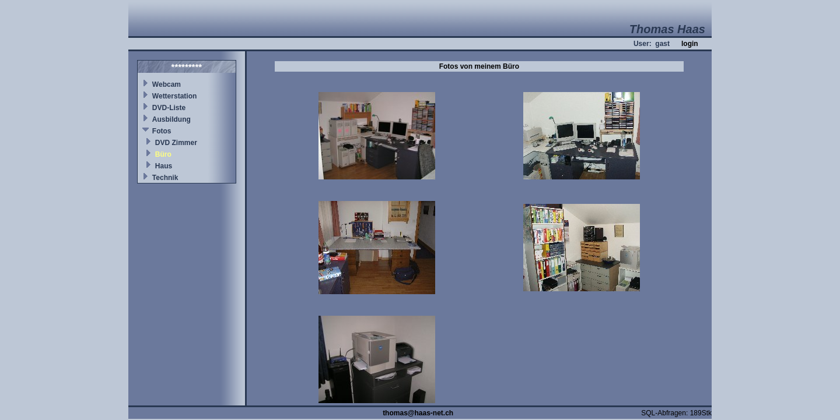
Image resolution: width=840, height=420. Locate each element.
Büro (163, 154)
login (689, 44)
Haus (163, 166)
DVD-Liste (169, 108)
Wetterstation (174, 96)
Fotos (162, 131)
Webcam (166, 84)
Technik (165, 178)
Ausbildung (171, 119)
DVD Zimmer (176, 143)
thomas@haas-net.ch (418, 413)
